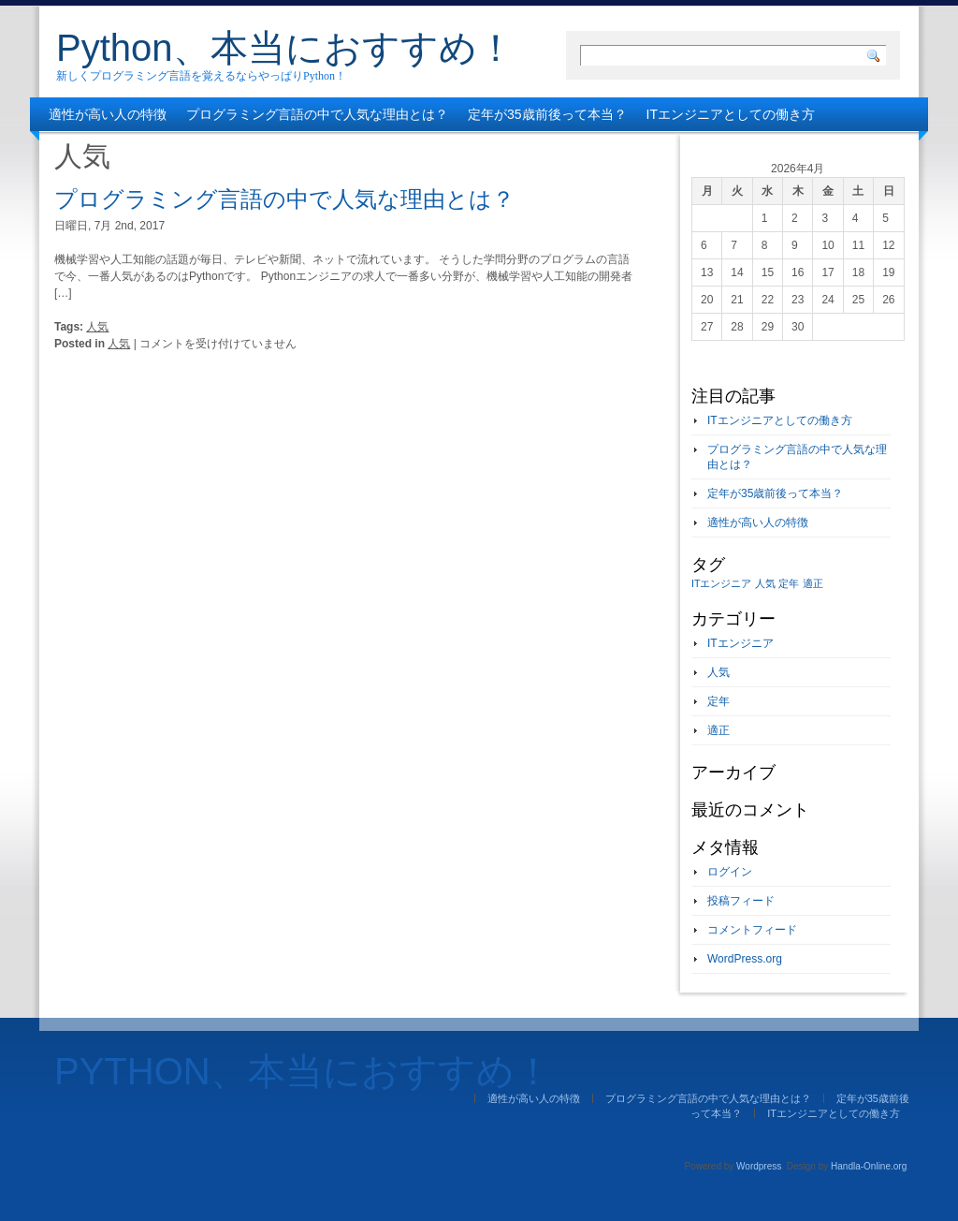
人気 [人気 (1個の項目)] (765, 583)
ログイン (729, 871)
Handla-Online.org (869, 1166)
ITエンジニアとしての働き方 (730, 114)
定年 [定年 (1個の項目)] (788, 583)
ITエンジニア (740, 643)
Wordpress (758, 1166)
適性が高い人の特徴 (108, 114)
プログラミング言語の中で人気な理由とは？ (317, 114)
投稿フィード (741, 900)
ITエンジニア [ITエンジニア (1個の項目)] (721, 583)
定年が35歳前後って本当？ (547, 114)
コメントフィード (752, 929)
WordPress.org (744, 958)
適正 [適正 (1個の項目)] (813, 583)
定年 (718, 701)
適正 (718, 730)
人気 (97, 326)
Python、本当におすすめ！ (285, 47)
